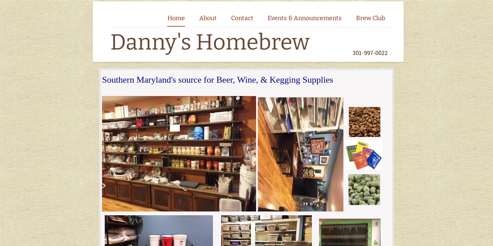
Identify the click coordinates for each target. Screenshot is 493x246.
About (208, 18)
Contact (242, 18)
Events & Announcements (305, 18)
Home (176, 18)
